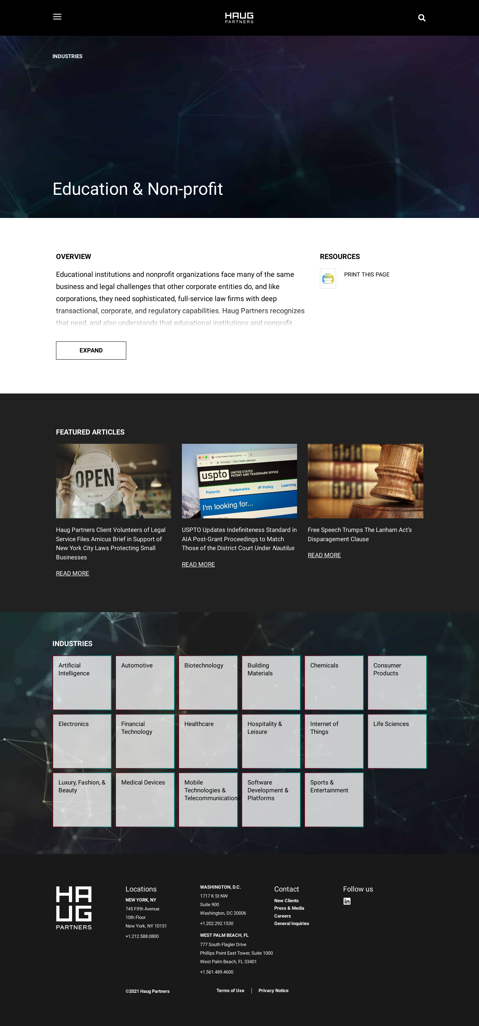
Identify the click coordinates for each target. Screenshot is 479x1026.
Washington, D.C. (220, 887)
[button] (91, 350)
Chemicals (324, 665)
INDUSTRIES (67, 56)
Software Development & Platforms (268, 790)
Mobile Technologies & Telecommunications (212, 790)
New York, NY (141, 900)
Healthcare (199, 723)
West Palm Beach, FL (224, 935)
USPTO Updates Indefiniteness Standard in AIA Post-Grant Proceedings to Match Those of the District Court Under (239, 539)
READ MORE (72, 573)
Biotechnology (203, 665)
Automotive (137, 665)
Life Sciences (391, 723)
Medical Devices (143, 782)
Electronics (73, 723)
